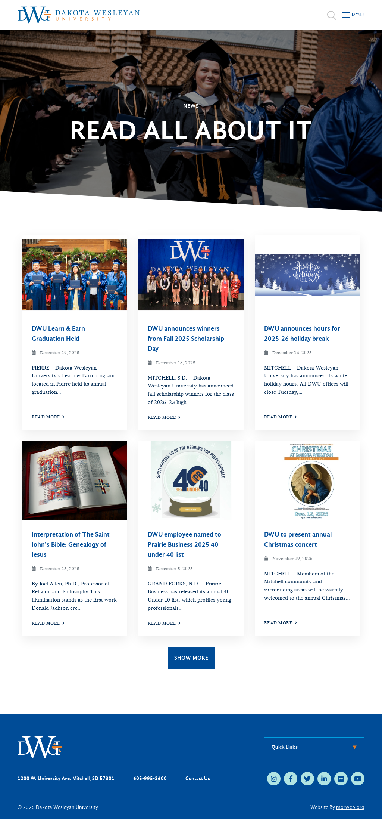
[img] (74, 274)
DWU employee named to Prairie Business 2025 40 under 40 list (184, 545)
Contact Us (197, 778)
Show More (191, 657)
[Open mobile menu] (353, 15)
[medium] (274, 778)
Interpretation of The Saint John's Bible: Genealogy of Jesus (71, 545)
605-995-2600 (150, 778)
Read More (48, 417)
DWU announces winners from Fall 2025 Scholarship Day (186, 339)
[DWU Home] (40, 747)
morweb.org (350, 807)
